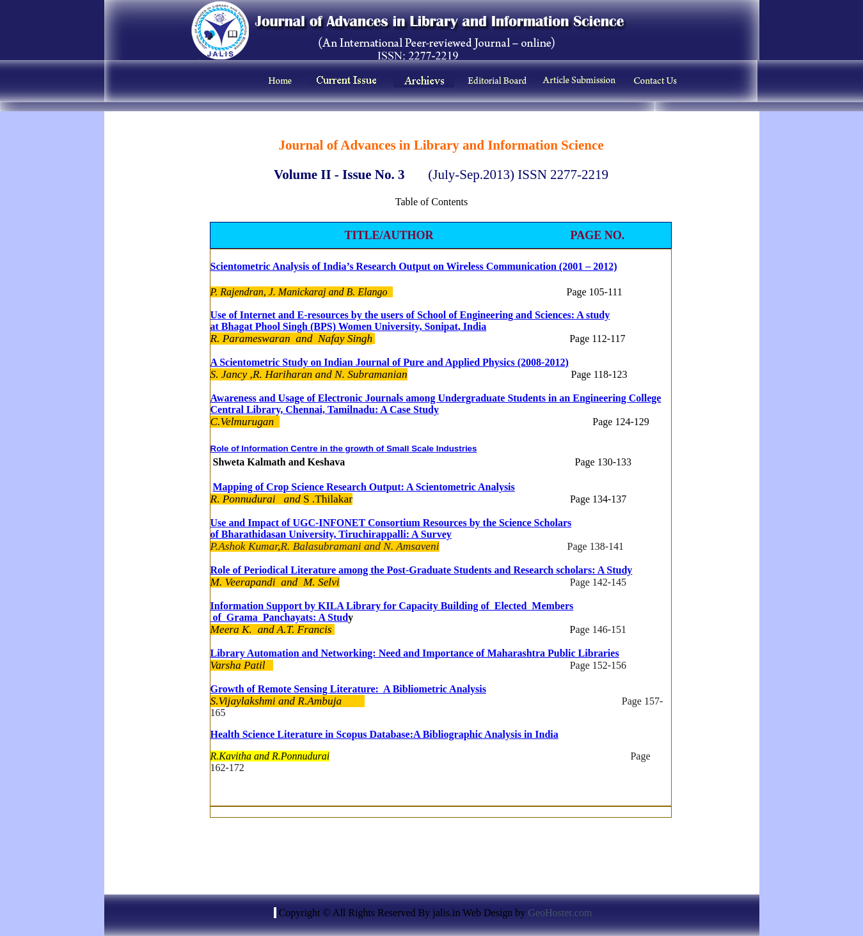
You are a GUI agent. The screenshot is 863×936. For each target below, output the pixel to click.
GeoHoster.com (560, 912)
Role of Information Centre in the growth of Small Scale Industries (343, 448)
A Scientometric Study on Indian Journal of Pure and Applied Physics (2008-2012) (389, 362)
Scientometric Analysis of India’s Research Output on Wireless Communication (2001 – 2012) (413, 266)
